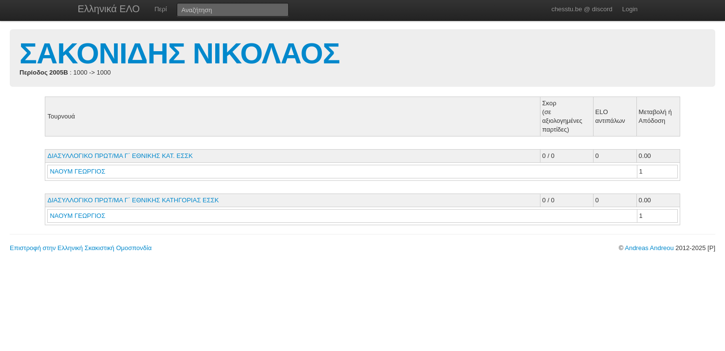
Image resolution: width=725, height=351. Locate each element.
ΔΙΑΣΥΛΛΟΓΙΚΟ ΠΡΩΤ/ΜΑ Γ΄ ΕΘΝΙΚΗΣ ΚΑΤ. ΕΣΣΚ (120, 155)
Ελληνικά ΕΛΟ (109, 8)
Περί (160, 9)
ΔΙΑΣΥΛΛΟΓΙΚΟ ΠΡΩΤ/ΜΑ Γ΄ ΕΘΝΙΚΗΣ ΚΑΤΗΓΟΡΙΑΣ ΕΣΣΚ (133, 200)
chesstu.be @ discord (581, 9)
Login (630, 9)
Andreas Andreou (649, 248)
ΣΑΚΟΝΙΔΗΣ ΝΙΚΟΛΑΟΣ (179, 53)
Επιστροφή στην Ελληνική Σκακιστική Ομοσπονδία (80, 248)
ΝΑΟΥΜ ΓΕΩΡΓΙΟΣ (78, 171)
